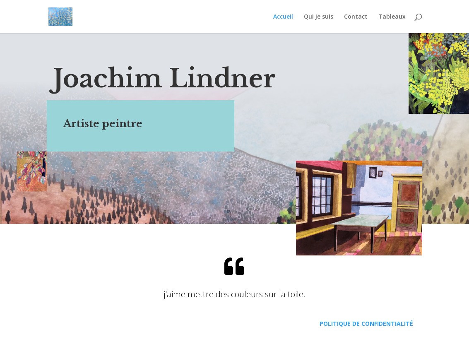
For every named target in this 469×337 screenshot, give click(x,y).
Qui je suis (318, 17)
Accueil (283, 17)
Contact (356, 17)
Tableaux (392, 17)
